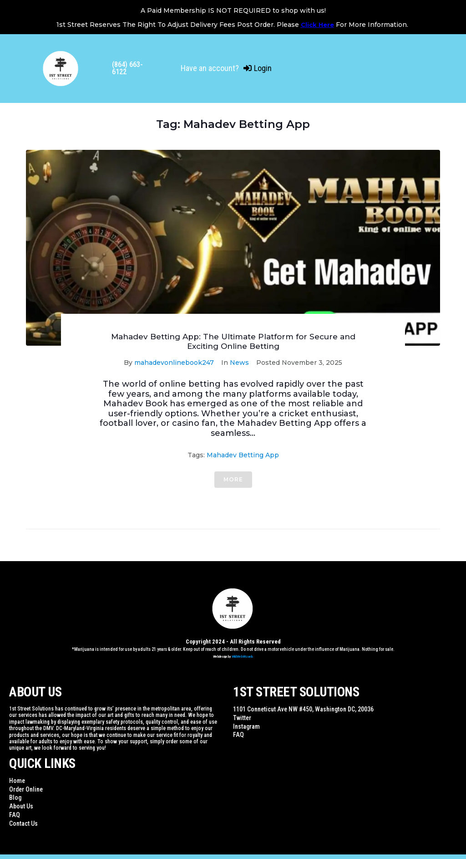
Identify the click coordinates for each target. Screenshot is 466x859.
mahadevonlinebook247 (174, 362)
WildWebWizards (242, 656)
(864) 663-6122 (127, 68)
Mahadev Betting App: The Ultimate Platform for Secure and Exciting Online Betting (233, 341)
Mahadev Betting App (243, 455)
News (239, 362)
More (233, 479)
